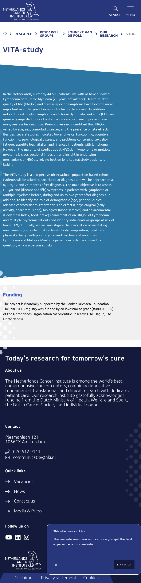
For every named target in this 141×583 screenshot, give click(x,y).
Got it (121, 565)
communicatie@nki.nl (34, 457)
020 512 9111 (26, 451)
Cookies (91, 577)
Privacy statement (59, 577)
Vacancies (24, 481)
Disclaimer (23, 577)
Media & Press (28, 510)
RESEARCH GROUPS (49, 33)
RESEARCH (23, 34)
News (19, 491)
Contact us (24, 501)
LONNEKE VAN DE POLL (80, 33)
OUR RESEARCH (109, 33)
